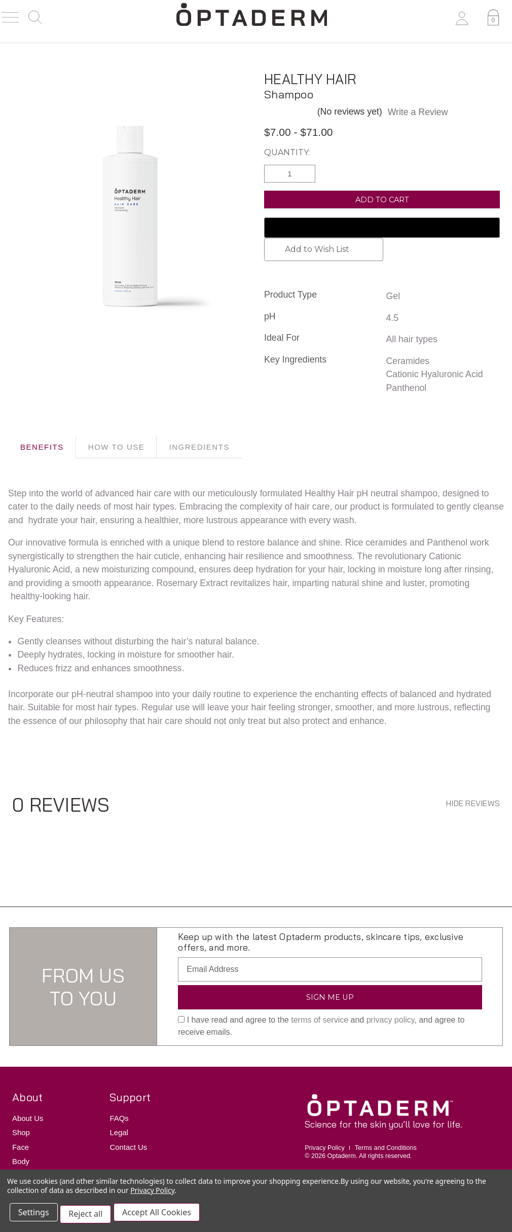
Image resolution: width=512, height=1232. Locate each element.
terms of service (319, 1020)
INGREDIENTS (199, 447)
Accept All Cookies (161, 1215)
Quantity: (287, 152)
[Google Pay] (382, 228)
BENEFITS (42, 447)
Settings (35, 1215)
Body (20, 1161)
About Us (27, 1118)
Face (20, 1147)
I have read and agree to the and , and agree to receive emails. (321, 1026)
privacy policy (391, 1020)
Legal (118, 1133)
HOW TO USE (116, 447)
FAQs (118, 1118)
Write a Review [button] (418, 112)
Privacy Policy (325, 1147)
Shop (21, 1133)
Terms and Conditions (386, 1147)
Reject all (89, 1215)
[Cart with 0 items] (491, 19)
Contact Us (128, 1147)
